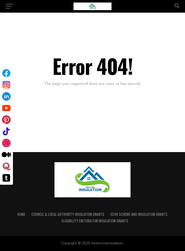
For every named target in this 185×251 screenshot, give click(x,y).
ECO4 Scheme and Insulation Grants (139, 214)
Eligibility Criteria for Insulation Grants (95, 220)
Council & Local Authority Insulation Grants (67, 214)
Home (21, 214)
